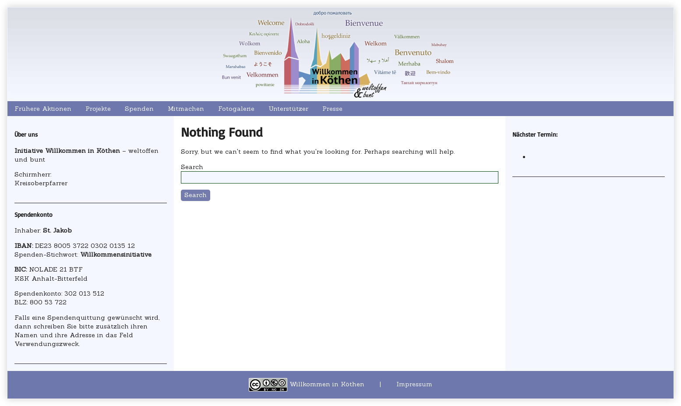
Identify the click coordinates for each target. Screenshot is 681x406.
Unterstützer (288, 109)
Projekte (98, 109)
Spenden (139, 109)
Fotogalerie (236, 109)
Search (192, 167)
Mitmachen (186, 109)
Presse (332, 109)
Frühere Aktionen (42, 109)
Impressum (414, 384)
